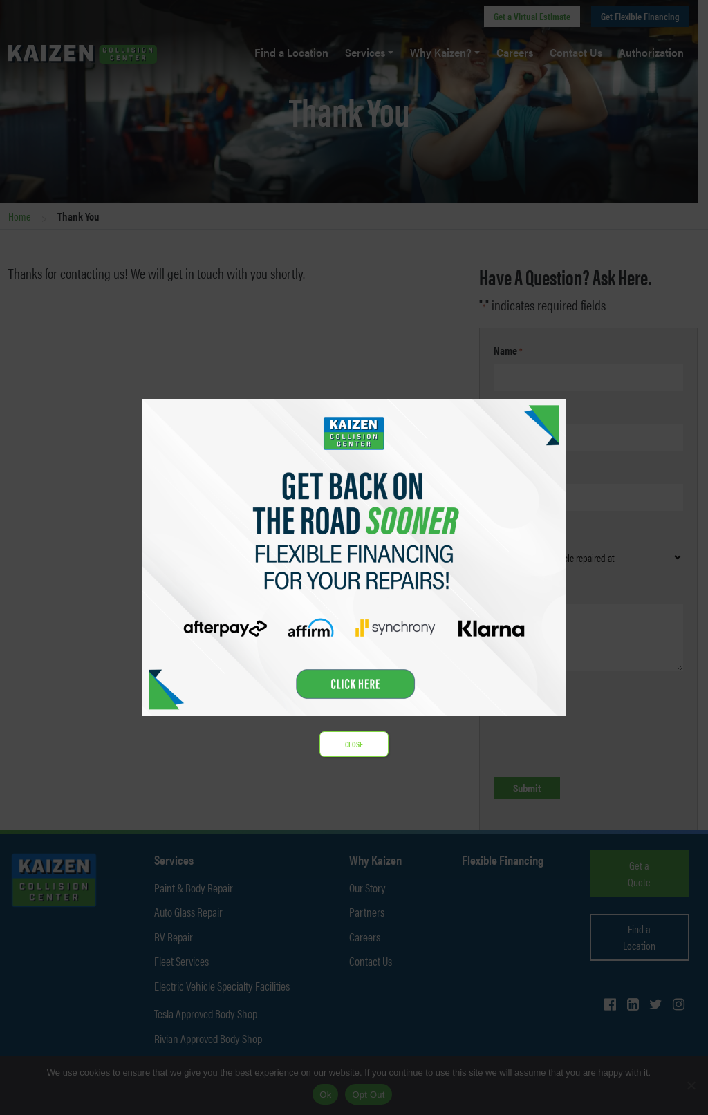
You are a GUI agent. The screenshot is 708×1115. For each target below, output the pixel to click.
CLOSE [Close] (354, 744)
